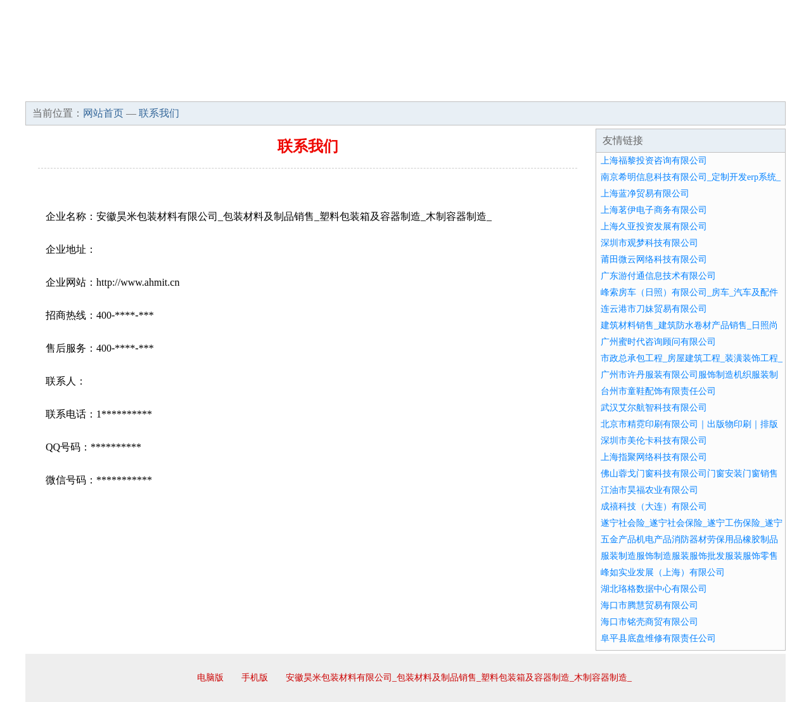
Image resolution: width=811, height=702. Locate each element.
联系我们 (598, 88)
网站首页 (66, 88)
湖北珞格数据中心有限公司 (654, 589)
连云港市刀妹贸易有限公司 (654, 309)
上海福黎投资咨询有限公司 (654, 160)
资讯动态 (674, 88)
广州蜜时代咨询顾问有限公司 (658, 342)
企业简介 (142, 88)
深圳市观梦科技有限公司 (649, 243)
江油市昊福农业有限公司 (649, 490)
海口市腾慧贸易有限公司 (649, 605)
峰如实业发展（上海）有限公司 (663, 572)
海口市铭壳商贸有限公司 (649, 622)
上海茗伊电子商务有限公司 (654, 210)
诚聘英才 (522, 88)
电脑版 (210, 677)
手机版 (254, 677)
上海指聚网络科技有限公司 (654, 457)
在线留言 (750, 88)
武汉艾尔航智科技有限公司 (654, 407)
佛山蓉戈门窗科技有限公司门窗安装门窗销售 (689, 473)
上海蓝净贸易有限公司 (645, 193)
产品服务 (294, 88)
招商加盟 (446, 88)
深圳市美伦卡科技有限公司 (654, 440)
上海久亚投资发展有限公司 (654, 226)
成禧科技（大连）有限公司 (654, 506)
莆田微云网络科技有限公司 (654, 259)
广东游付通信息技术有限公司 (658, 276)
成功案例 (370, 88)
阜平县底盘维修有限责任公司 (658, 638)
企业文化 (218, 88)
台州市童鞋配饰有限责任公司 (658, 391)
